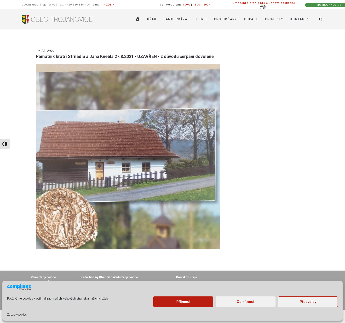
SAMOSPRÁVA (175, 19)
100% (186, 4)
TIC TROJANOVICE (329, 5)
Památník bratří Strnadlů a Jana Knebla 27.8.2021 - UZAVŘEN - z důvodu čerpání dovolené (125, 56)
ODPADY (251, 19)
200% (207, 4)
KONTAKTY (299, 19)
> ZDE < (108, 4)
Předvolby (308, 302)
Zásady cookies (17, 314)
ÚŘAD (151, 19)
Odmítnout (245, 302)
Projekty (274, 19)
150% (197, 4)
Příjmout (183, 302)
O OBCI (201, 19)
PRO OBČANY (225, 19)
